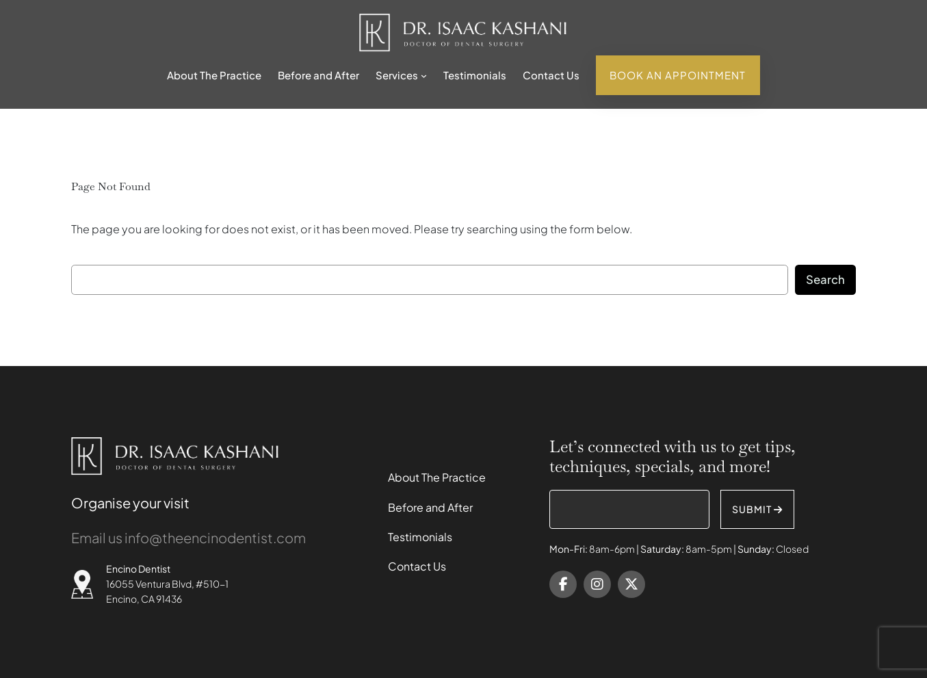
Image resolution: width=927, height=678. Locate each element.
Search (825, 279)
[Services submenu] (424, 76)
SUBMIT (757, 509)
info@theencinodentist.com (215, 537)
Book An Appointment (678, 74)
